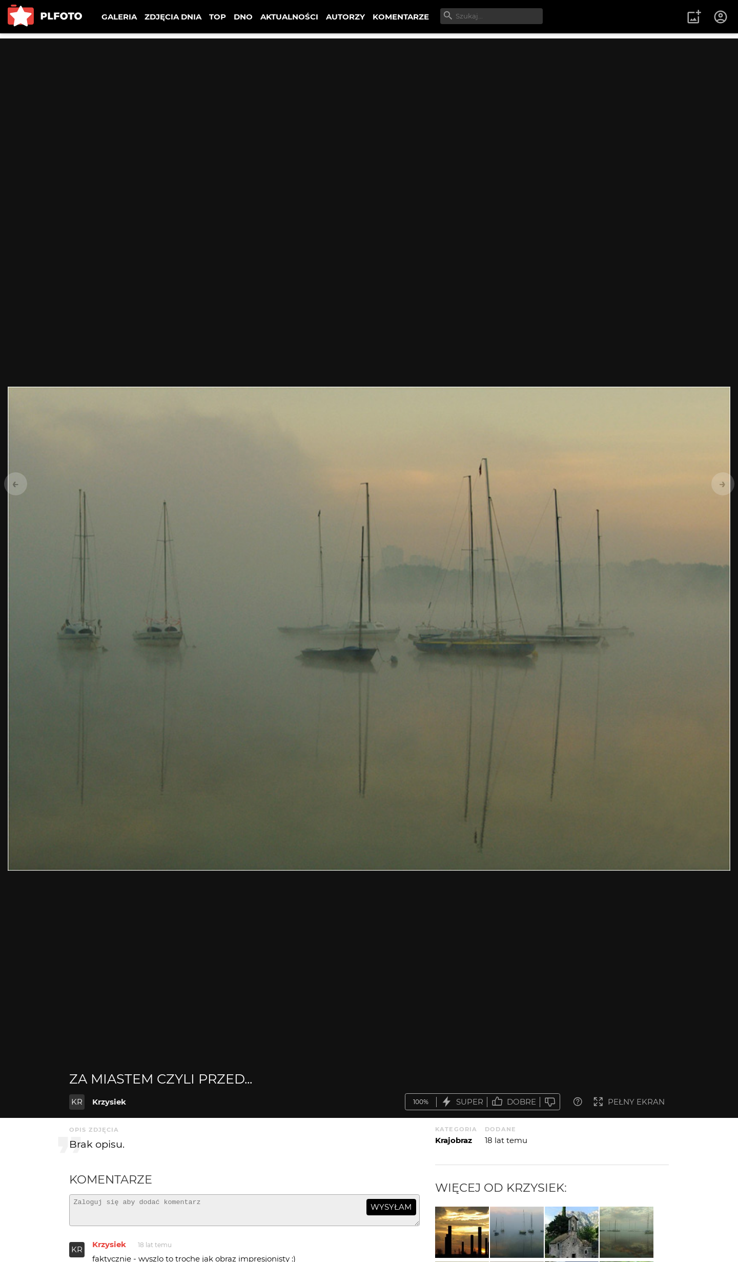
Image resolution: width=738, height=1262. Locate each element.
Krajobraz (453, 1140)
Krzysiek (109, 1102)
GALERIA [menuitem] (119, 17)
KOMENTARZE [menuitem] (401, 17)
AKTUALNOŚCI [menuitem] (289, 17)
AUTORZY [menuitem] (345, 17)
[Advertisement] (368, 110)
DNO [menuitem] (243, 17)
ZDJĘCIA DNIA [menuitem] (173, 17)
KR (77, 1102)
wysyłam (391, 1207)
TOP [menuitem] (217, 17)
